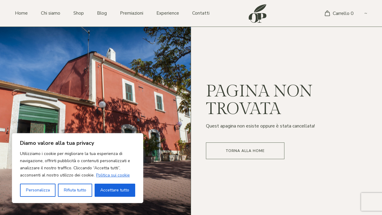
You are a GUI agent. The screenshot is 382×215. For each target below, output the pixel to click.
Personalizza (38, 190)
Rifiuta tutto (75, 190)
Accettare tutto (114, 190)
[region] (77, 168)
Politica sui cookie (113, 175)
